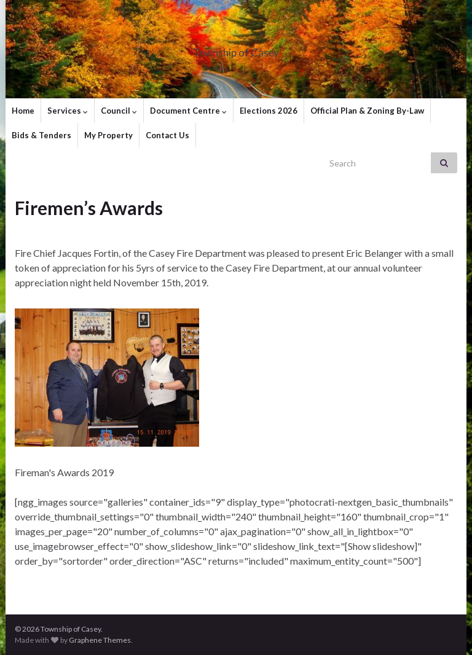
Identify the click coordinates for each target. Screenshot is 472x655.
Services (67, 111)
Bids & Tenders (41, 135)
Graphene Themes (100, 640)
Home (23, 111)
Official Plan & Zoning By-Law (367, 111)
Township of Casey (236, 49)
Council (119, 111)
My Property (108, 135)
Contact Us (167, 135)
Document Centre (188, 111)
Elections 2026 (268, 111)
